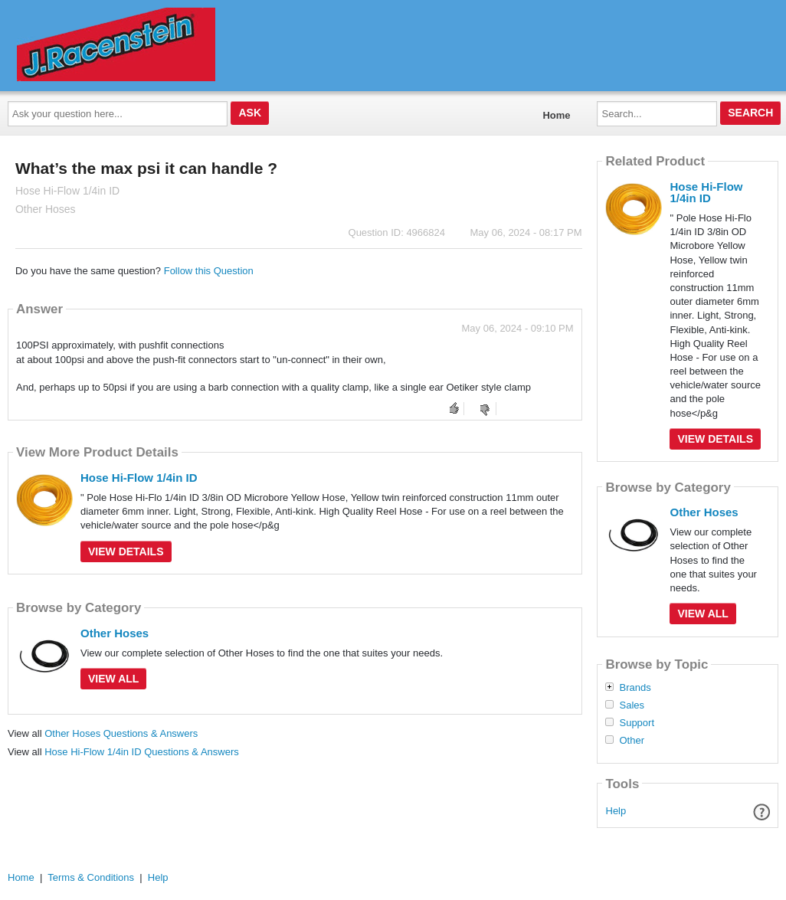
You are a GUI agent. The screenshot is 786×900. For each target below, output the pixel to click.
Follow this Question (209, 271)
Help (616, 811)
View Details (126, 551)
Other (631, 740)
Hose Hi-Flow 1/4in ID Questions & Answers (141, 752)
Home (556, 115)
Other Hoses (114, 633)
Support (636, 723)
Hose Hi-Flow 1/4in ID (139, 477)
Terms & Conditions (90, 877)
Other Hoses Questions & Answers (121, 733)
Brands (634, 687)
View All (113, 679)
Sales (631, 705)
